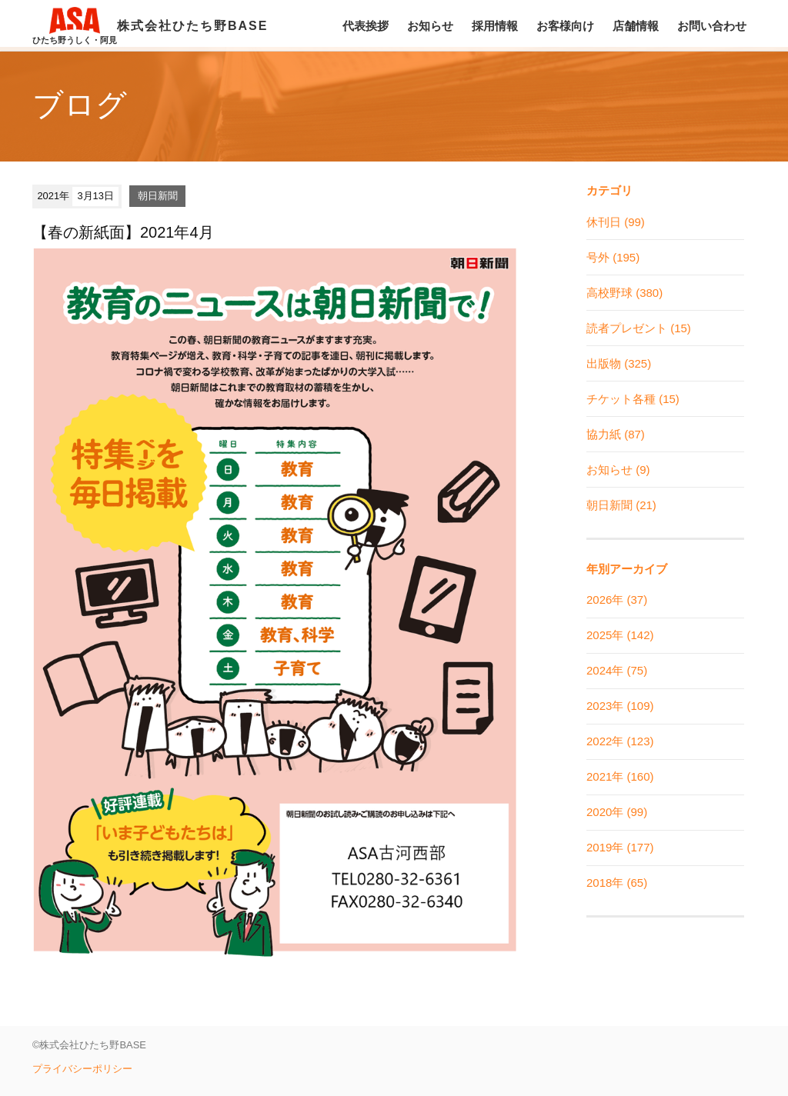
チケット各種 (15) (632, 398)
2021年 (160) (620, 776)
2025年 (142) (620, 634)
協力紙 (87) (615, 434)
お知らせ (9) (618, 469)
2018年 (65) (616, 882)
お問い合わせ (711, 25)
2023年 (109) (620, 705)
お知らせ (430, 25)
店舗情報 (636, 25)
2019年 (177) (620, 847)
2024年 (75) (616, 670)
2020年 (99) (616, 811)
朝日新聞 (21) (621, 504)
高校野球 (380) (624, 292)
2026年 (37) (616, 599)
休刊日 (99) (615, 221)
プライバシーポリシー (82, 1068)
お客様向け (565, 25)
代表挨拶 (365, 25)
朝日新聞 (158, 196)
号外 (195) (612, 257)
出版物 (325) (618, 363)
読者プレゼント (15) (638, 328)
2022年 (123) (620, 741)
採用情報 (495, 25)
